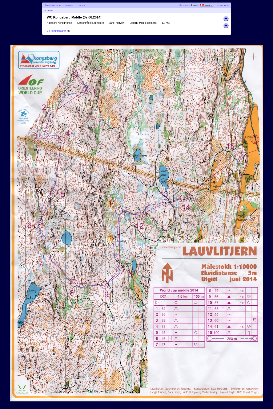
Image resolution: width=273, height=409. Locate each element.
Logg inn (81, 5)
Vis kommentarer (56, 30)
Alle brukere (184, 5)
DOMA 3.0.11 (223, 5)
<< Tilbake (48, 10)
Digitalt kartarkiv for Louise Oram (58, 5)
